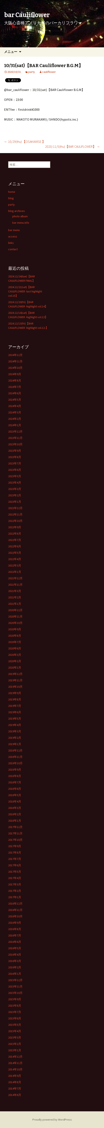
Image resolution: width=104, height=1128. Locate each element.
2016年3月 (14, 961)
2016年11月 (15, 910)
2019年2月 (14, 738)
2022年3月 (14, 565)
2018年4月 (14, 801)
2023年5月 (14, 476)
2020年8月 (14, 635)
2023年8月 (14, 457)
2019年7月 (14, 706)
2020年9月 (14, 629)
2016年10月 (15, 916)
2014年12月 (15, 1056)
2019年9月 (14, 693)
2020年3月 (14, 655)
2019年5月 (14, 718)
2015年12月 (15, 980)
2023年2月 (14, 495)
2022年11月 (15, 514)
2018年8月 (14, 776)
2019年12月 (15, 674)
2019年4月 (14, 725)
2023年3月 (14, 489)
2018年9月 (14, 769)
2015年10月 (15, 993)
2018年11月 (15, 757)
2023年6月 (14, 470)
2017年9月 (14, 846)
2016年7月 (14, 935)
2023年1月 (14, 502)
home (11, 192)
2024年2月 (14, 419)
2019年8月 (14, 699)
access (12, 236)
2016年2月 (14, 967)
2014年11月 (15, 1063)
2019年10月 (15, 686)
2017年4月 (14, 878)
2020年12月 (15, 610)
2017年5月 (14, 871)
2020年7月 (14, 642)
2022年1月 (14, 572)
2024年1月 (14, 425)
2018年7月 (14, 782)
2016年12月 (15, 903)
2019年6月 (14, 712)
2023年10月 (15, 444)
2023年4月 (14, 482)
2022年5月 (14, 553)
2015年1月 (14, 1050)
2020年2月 (14, 661)
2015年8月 (14, 1005)
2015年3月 (14, 1037)
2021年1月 (14, 604)
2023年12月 (15, 431)
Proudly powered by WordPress (52, 1119)
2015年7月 (14, 1012)
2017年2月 (14, 891)
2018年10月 (15, 763)
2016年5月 (14, 948)
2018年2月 (14, 814)
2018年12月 (15, 750)
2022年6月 (14, 546)
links (11, 243)
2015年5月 (14, 1025)
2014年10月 (15, 1069)
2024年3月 (14, 412)
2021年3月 (14, 591)
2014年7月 (14, 1088)
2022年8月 (14, 533)
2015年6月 (14, 1018)
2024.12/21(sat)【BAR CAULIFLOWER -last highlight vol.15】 (25, 291)
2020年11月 (15, 616)
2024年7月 (14, 387)
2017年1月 (14, 897)
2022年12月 (15, 508)
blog (11, 198)
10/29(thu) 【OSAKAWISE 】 (24, 142)
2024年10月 (15, 368)
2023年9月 (14, 450)
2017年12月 (15, 827)
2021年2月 (14, 597)
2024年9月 (14, 374)
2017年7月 (14, 859)
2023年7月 (14, 463)
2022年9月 (14, 527)
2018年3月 (14, 808)
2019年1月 (14, 744)
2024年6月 (14, 393)
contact (13, 249)
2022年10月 (15, 521)
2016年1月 (14, 974)
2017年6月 (14, 865)
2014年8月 (14, 1082)
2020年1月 (14, 667)
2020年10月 (15, 623)
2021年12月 (15, 578)
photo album (20, 216)
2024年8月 (14, 380)
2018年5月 (14, 795)
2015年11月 (15, 986)
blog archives (16, 211)
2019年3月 (14, 731)
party (31, 72)
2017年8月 (14, 852)
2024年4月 (14, 406)
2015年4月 (14, 1031)
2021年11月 (15, 584)
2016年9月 (14, 922)
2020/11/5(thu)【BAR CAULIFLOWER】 (72, 146)
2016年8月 (14, 929)
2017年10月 (15, 840)
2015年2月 (14, 1044)
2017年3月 (14, 884)
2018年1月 (14, 820)
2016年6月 (14, 942)
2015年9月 (14, 999)
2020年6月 (14, 648)
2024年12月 (15, 355)
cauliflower (49, 72)
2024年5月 (14, 399)
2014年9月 (14, 1076)
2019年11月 (15, 680)
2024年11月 (15, 361)
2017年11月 (15, 833)
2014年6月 (14, 1095)
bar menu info (20, 222)
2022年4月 (14, 559)
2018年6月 (14, 789)
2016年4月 (14, 954)
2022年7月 (14, 540)
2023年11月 (15, 438)
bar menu (14, 230)
